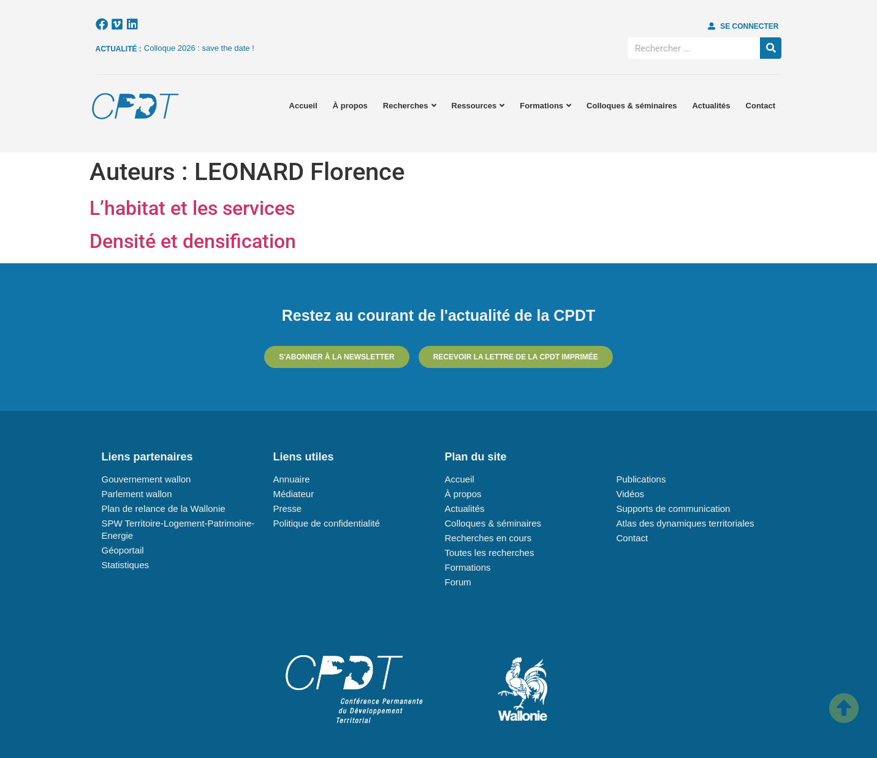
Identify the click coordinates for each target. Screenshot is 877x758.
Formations (545, 105)
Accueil (303, 105)
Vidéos (631, 494)
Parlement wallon (137, 494)
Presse (287, 508)
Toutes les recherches (489, 552)
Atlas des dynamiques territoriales (685, 523)
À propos (350, 105)
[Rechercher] (770, 48)
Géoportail (123, 550)
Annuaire (291, 479)
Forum (458, 582)
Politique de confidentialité (326, 523)
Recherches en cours (488, 538)
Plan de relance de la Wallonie (164, 508)
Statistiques (126, 565)
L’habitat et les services (192, 208)
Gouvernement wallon (146, 479)
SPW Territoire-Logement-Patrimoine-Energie (178, 529)
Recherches (409, 105)
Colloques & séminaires (632, 105)
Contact (760, 105)
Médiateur (293, 494)
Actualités (711, 105)
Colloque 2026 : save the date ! (199, 48)
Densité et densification (192, 241)
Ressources (478, 105)
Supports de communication (674, 508)
